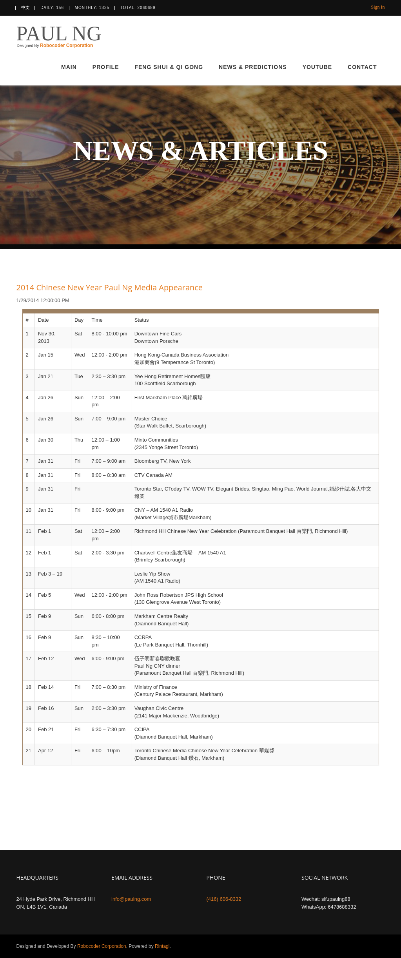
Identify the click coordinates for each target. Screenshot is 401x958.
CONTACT (362, 67)
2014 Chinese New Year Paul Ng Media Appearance (109, 287)
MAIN (69, 67)
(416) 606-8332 (224, 899)
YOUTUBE (317, 67)
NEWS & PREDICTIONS (253, 67)
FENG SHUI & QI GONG (168, 67)
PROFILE (106, 67)
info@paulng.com (131, 899)
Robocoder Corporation (66, 44)
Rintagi (162, 946)
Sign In (378, 7)
